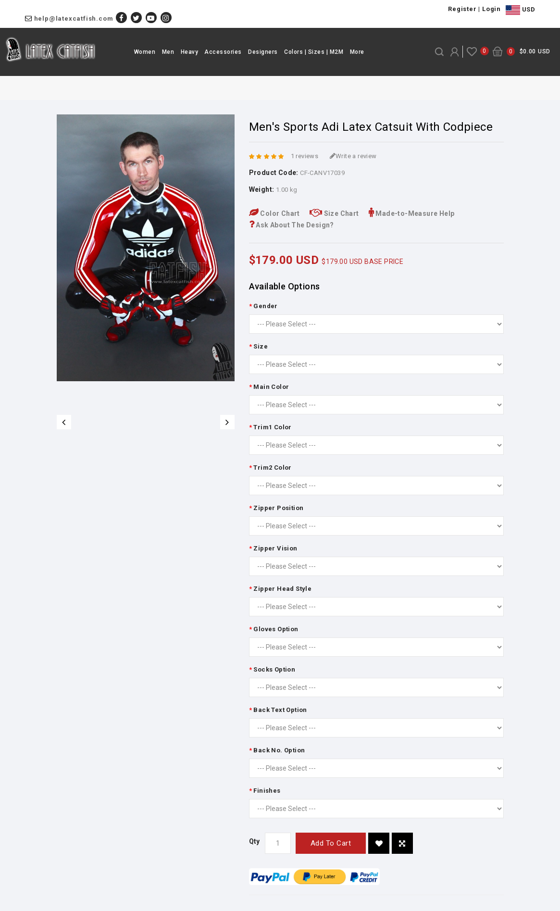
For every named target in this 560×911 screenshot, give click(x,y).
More (357, 52)
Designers (263, 52)
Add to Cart (331, 843)
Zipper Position (278, 508)
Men (168, 52)
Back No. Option (279, 750)
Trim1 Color (272, 427)
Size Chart (334, 213)
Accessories (223, 52)
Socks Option (274, 669)
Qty (254, 841)
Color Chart (274, 213)
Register (462, 8)
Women (145, 52)
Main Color (271, 386)
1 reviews (305, 156)
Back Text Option (280, 709)
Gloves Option (275, 629)
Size (260, 346)
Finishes (266, 790)
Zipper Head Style (282, 588)
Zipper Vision (275, 548)
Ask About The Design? (291, 225)
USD (520, 10)
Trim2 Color (272, 467)
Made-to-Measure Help (412, 213)
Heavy (190, 52)
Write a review (353, 156)
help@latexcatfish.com (73, 18)
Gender (265, 306)
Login (491, 8)
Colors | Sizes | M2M (313, 52)
